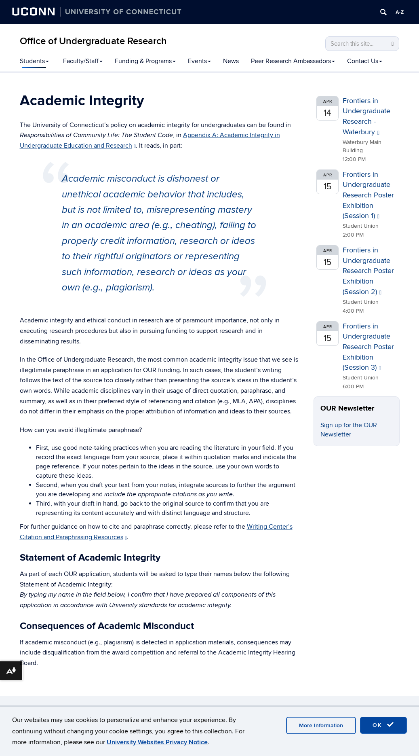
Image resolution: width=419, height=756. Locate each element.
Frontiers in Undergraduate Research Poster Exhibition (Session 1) (368, 195)
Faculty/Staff (83, 61)
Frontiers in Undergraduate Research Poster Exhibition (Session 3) (368, 347)
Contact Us (364, 61)
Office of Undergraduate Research (93, 41)
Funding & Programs (145, 61)
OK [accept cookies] (383, 724)
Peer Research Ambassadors (293, 61)
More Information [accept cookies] (321, 725)
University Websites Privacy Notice (157, 742)
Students (34, 61)
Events (199, 61)
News (231, 61)
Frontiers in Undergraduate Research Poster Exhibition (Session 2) (368, 271)
